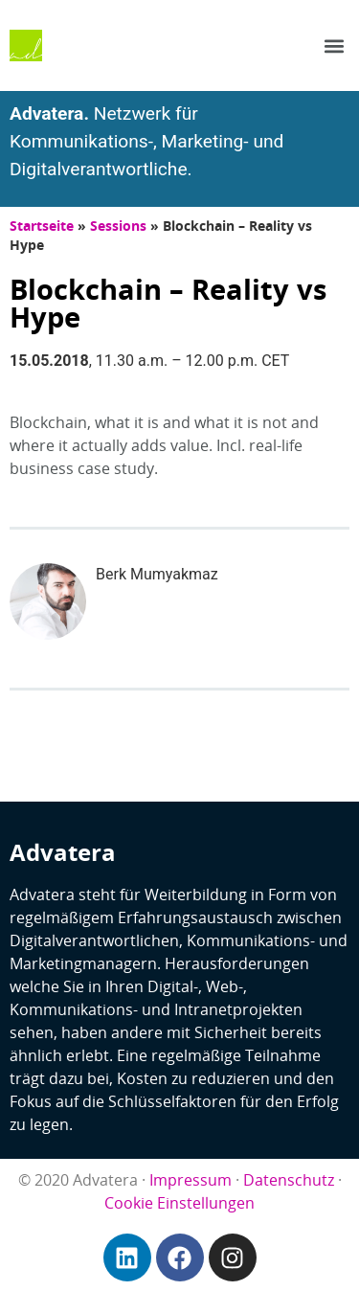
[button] (333, 45)
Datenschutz (288, 1179)
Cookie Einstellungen (179, 1202)
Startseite (42, 225)
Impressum (190, 1179)
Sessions (118, 225)
